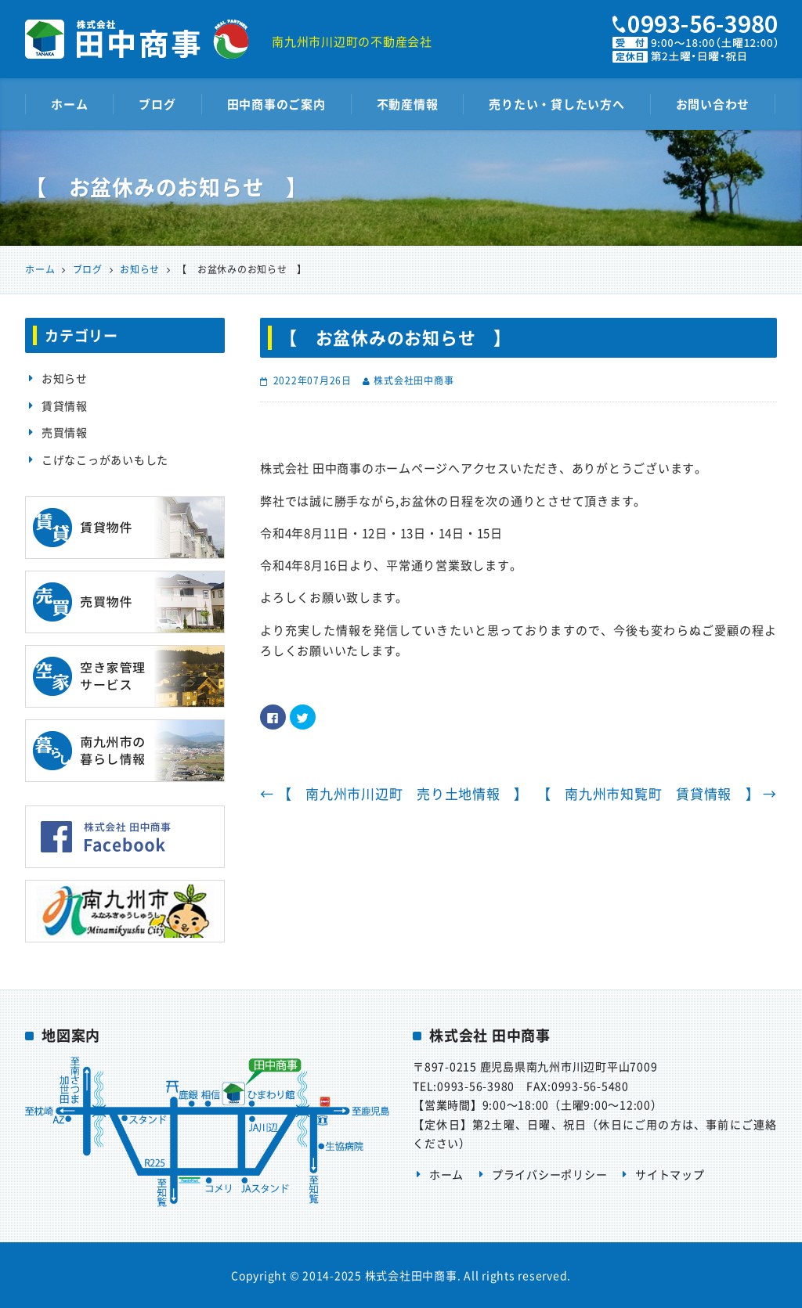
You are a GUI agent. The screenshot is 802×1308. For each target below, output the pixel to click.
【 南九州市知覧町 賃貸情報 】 (657, 793)
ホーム (69, 104)
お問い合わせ (713, 104)
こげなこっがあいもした (105, 459)
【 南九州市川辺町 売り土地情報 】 (394, 793)
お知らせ (65, 378)
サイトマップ (670, 1174)
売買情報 (65, 432)
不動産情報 (408, 104)
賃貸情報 (65, 405)
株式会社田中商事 (413, 380)
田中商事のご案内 (276, 104)
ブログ (157, 104)
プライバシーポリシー (550, 1174)
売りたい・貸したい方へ (556, 104)
